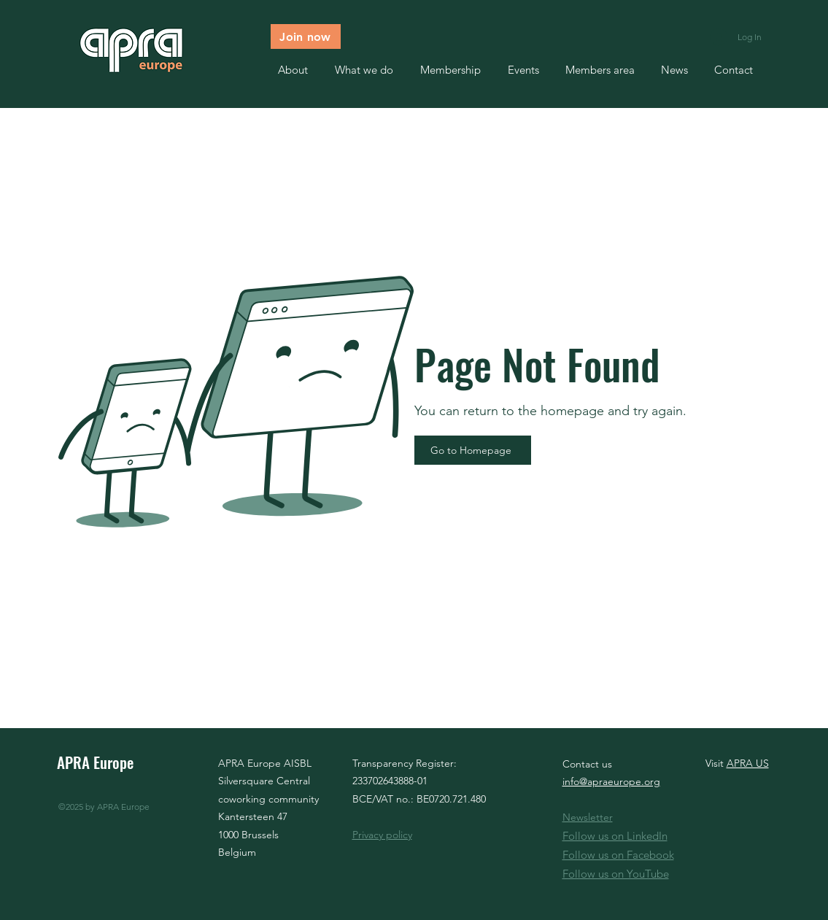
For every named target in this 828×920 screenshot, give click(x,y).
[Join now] (306, 36)
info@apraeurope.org (611, 781)
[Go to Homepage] (472, 450)
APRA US (748, 763)
